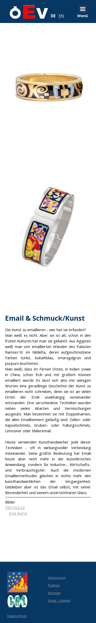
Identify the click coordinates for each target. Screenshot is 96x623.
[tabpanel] (61, 16)
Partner (54, 585)
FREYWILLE (15, 507)
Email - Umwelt (59, 600)
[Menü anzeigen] (83, 9)
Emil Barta (18, 513)
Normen (54, 593)
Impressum (57, 577)
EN (61, 16)
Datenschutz (17, 616)
